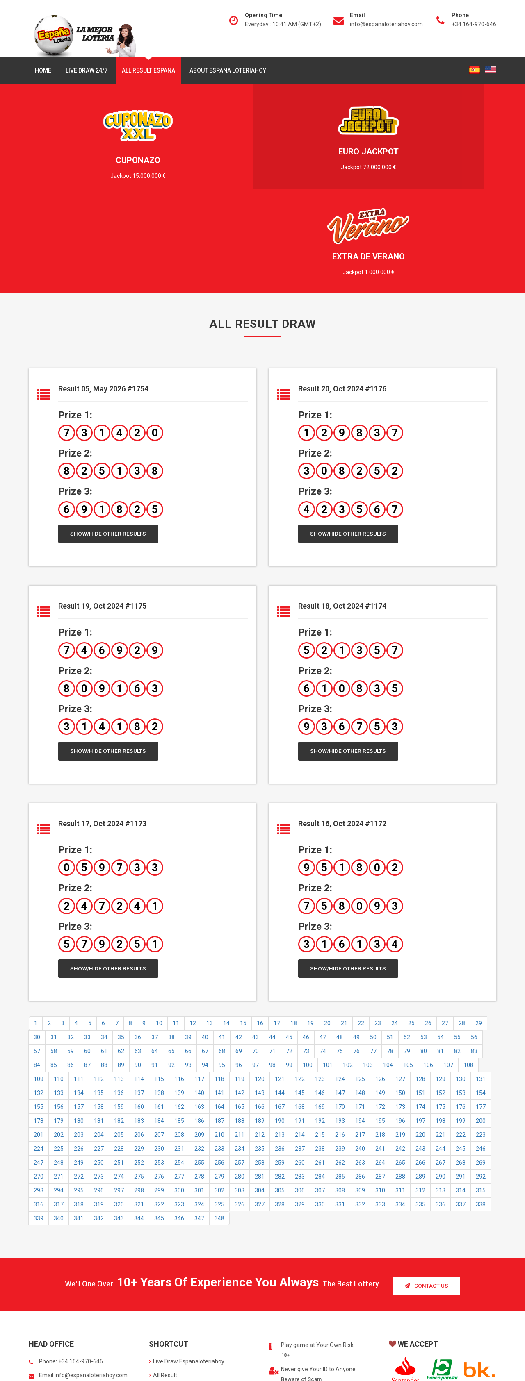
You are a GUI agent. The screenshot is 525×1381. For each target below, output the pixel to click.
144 (280, 1000)
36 (138, 944)
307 (320, 1097)
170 (340, 1014)
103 (368, 972)
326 (239, 1111)
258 (260, 1069)
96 (238, 972)
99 (289, 972)
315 (481, 1097)
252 (139, 1069)
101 (328, 972)
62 (121, 958)
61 (104, 958)
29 (478, 930)
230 (159, 1055)
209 (199, 1041)
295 (79, 1097)
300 (179, 1097)
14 (226, 930)
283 (300, 1083)
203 (79, 1041)
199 (461, 1027)
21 (344, 930)
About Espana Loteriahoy (227, 70)
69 (238, 958)
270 (38, 1083)
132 (38, 1000)
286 (360, 1083)
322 (159, 1111)
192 (320, 1027)
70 (255, 958)
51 (390, 944)
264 (380, 1069)
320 (119, 1111)
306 (300, 1097)
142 (239, 1000)
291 (461, 1083)
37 (154, 944)
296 (99, 1097)
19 (310, 930)
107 (448, 972)
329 (300, 1111)
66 (188, 958)
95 (222, 972)
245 (461, 1055)
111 (79, 986)
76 (356, 958)
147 (340, 1000)
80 (423, 958)
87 (87, 972)
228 (119, 1055)
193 (340, 1027)
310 (380, 1097)
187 (219, 1027)
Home (43, 70)
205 (119, 1041)
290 (440, 1083)
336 (440, 1111)
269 (481, 1069)
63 (138, 958)
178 (38, 1027)
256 (219, 1069)
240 (360, 1055)
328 (280, 1111)
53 (423, 944)
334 (400, 1111)
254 (179, 1069)
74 (323, 958)
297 (119, 1097)
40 (205, 944)
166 (260, 1014)
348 (219, 1125)
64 (154, 958)
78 (390, 958)
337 (461, 1111)
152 (440, 1000)
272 (79, 1083)
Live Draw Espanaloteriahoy (186, 1267)
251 (119, 1069)
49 (356, 944)
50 (373, 944)
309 (360, 1097)
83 (474, 958)
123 (320, 986)
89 (121, 972)
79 (407, 958)
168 (300, 1014)
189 (260, 1027)
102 (348, 972)
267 (440, 1069)
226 (79, 1055)
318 (79, 1111)
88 (104, 972)
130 (461, 986)
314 (461, 1097)
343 (119, 1125)
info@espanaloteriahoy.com (386, 24)
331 (340, 1111)
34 (104, 944)
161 (159, 1014)
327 (260, 1111)
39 (188, 944)
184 (159, 1027)
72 (289, 958)
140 (199, 1000)
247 (38, 1069)
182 (119, 1027)
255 (199, 1069)
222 (461, 1041)
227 (99, 1055)
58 (53, 958)
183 (139, 1027)
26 (428, 930)
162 (179, 1014)
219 (400, 1041)
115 (159, 986)
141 (219, 1000)
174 (420, 1014)
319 (99, 1111)
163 (199, 1014)
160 (139, 1014)
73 (306, 958)
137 (139, 1000)
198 (440, 1027)
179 (59, 1027)
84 (37, 972)
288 (400, 1083)
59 (70, 958)
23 (377, 930)
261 (320, 1069)
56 (474, 944)
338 (481, 1111)
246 (481, 1055)
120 (260, 986)
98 (272, 972)
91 (154, 972)
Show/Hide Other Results (110, 438)
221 (440, 1041)
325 (219, 1111)
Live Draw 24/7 (86, 70)
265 (400, 1069)
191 (300, 1027)
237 (300, 1055)
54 (440, 944)
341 (79, 1125)
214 (300, 1041)
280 (239, 1083)
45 (289, 944)
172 (380, 1014)
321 (139, 1111)
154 (481, 1000)
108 (468, 972)
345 (159, 1125)
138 (159, 1000)
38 (171, 944)
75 (339, 958)
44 (272, 944)
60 (87, 958)
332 (360, 1111)
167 (280, 1014)
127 (400, 986)
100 (308, 972)
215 (320, 1041)
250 (99, 1069)
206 (139, 1041)
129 (440, 986)
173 (400, 1014)
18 (293, 930)
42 (238, 944)
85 (53, 972)
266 (420, 1069)
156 (59, 1014)
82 (457, 958)
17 (277, 930)
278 (199, 1083)
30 (37, 944)
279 (219, 1083)
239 (340, 1055)
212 (260, 1041)
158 (99, 1014)
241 (380, 1055)
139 (179, 1000)
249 (79, 1069)
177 (481, 1014)
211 (239, 1041)
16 (260, 930)
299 (159, 1097)
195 (380, 1027)
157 (79, 1014)
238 (320, 1055)
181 (99, 1027)
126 (380, 986)
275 (139, 1083)
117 (199, 986)
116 (179, 986)
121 (280, 986)
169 (320, 1014)
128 (420, 986)
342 (99, 1125)
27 (445, 930)
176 (461, 1014)
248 (59, 1069)
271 (59, 1083)
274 (119, 1083)
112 (99, 986)
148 (360, 1000)
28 (462, 930)
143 (260, 1000)
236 (280, 1055)
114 (139, 986)
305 (280, 1097)
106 (428, 972)
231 (179, 1055)
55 (457, 944)
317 (59, 1111)
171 (360, 1014)
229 (139, 1055)
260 (300, 1069)
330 (320, 1111)
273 (99, 1083)
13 (209, 930)
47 (323, 944)
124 (340, 986)
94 (205, 972)
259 (280, 1069)
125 (360, 986)
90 (138, 972)
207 (159, 1041)
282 (280, 1083)
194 (360, 1027)
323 (179, 1111)
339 (38, 1125)
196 (400, 1027)
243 (420, 1055)
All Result (163, 1281)
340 (59, 1125)
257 (239, 1069)
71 (272, 958)
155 (38, 1014)
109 (38, 986)
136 (119, 1000)
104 (388, 972)
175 (440, 1014)
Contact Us (426, 1191)
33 (87, 944)
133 (59, 1000)
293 (38, 1097)
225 (59, 1055)
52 (407, 944)
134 (79, 1000)
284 (320, 1083)
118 (219, 986)
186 (199, 1027)
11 (176, 930)
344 (139, 1125)
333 (380, 1111)
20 (327, 930)
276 (159, 1083)
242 (400, 1055)
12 (192, 930)
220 (420, 1041)
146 (320, 1000)
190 (280, 1027)
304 (260, 1097)
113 (119, 986)
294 (59, 1097)
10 (159, 930)
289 (420, 1083)
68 (222, 958)
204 (99, 1041)
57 (37, 958)
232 (199, 1055)
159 (119, 1014)
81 (440, 958)
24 (394, 930)
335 (420, 1111)
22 (361, 930)
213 (280, 1041)
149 (380, 1000)
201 (38, 1041)
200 (481, 1027)
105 (408, 972)
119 (239, 986)
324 (199, 1111)
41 (222, 944)
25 (411, 930)
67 (205, 958)
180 (79, 1027)
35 (121, 944)
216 (340, 1041)
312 (420, 1097)
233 (219, 1055)
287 (380, 1083)
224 (38, 1055)
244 (440, 1055)
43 (255, 944)
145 (300, 1000)
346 (179, 1125)
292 (481, 1083)
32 (70, 944)
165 (239, 1014)
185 (179, 1027)
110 (59, 986)
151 (420, 1000)
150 (400, 1000)
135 (99, 1000)
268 (461, 1069)
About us (162, 1295)
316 (38, 1111)
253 (159, 1069)
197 (420, 1027)
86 (70, 972)
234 (239, 1055)
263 (360, 1069)
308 (340, 1097)
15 (243, 930)
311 (400, 1097)
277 (179, 1083)
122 (300, 986)
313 (440, 1097)
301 (199, 1097)
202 (59, 1041)
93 (188, 972)
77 (373, 958)
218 (380, 1041)
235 (260, 1055)
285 (340, 1083)
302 (219, 1097)
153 (461, 1000)
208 (179, 1041)
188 (239, 1027)
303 (239, 1097)
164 (219, 1014)
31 (53, 944)
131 (481, 986)
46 (306, 944)
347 (199, 1125)
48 (339, 944)
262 (340, 1069)
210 (219, 1041)
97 (255, 972)
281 (260, 1083)
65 (171, 958)
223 (481, 1041)
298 (139, 1097)
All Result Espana (148, 70)
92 (171, 972)
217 (360, 1041)
